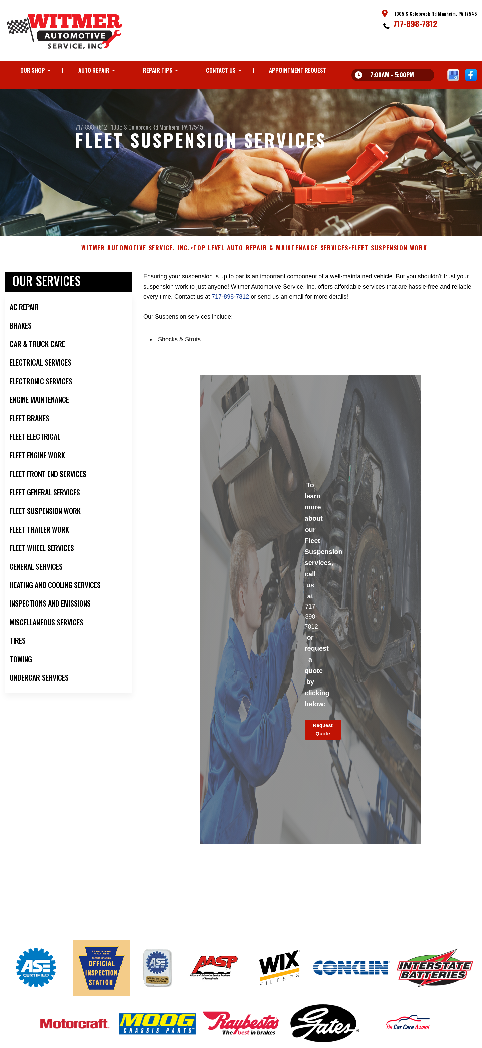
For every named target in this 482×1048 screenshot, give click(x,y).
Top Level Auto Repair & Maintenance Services (270, 252)
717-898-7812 (415, 23)
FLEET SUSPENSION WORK (389, 252)
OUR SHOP (32, 70)
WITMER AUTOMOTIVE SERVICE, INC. (135, 252)
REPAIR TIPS (157, 70)
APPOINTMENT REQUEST (297, 70)
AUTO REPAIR (93, 70)
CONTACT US (221, 70)
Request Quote (323, 734)
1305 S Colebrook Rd (134, 127)
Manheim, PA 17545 (181, 127)
